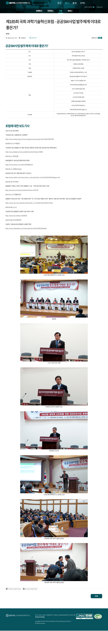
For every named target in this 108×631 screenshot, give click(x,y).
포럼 (61, 11)
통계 (75, 2)
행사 (67, 2)
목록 (96, 596)
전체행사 (38, 11)
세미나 (70, 11)
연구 (59, 2)
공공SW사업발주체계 (31, 589)
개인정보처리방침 (40, 617)
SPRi (82, 2)
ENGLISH (100, 7)
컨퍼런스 (50, 11)
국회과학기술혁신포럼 (14, 589)
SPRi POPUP (89, 7)
